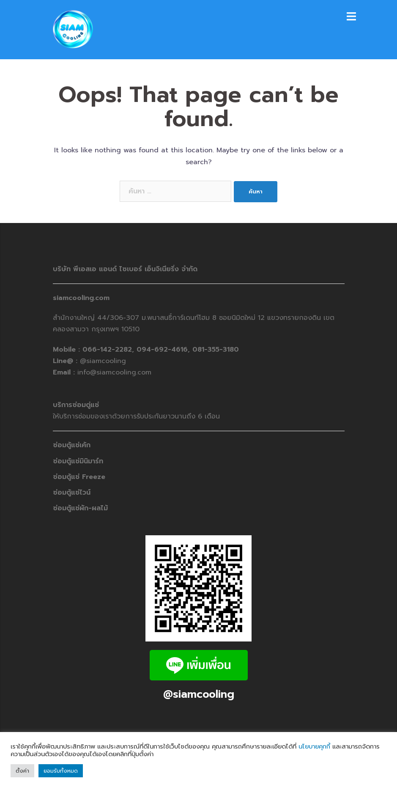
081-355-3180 (215, 349)
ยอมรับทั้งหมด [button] (61, 771)
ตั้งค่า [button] (22, 771)
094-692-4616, (163, 349)
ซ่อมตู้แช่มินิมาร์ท (78, 461)
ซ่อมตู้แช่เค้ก (71, 445)
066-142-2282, (109, 349)
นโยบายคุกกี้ (314, 746)
